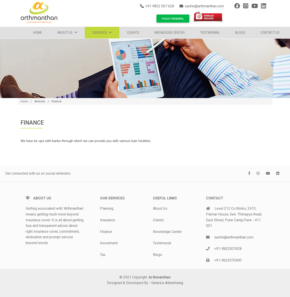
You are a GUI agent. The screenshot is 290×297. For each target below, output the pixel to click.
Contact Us (270, 32)
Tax (102, 255)
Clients (133, 32)
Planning (106, 208)
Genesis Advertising (167, 283)
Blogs (240, 32)
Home (37, 32)
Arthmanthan (160, 277)
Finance (56, 101)
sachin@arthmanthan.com (204, 6)
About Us (67, 32)
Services (102, 32)
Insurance (107, 220)
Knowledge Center (169, 32)
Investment (109, 243)
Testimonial (210, 32)
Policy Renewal (173, 18)
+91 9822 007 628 (159, 6)
